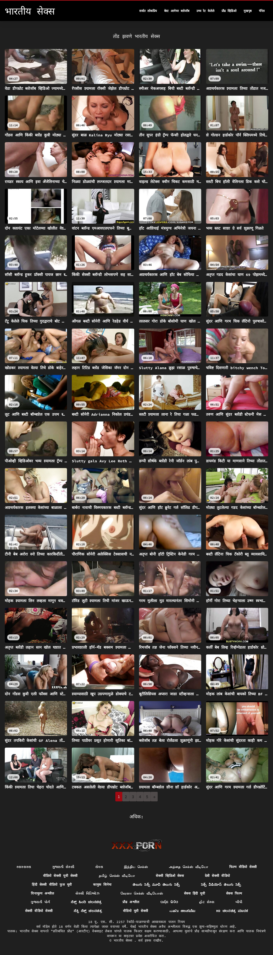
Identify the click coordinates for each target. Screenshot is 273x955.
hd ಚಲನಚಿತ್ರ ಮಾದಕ (232, 911)
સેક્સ (99, 867)
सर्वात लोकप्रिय (148, 11)
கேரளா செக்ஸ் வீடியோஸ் (141, 893)
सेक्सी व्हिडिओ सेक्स (170, 876)
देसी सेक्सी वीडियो (217, 876)
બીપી (238, 902)
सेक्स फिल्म (234, 893)
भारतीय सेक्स (124, 940)
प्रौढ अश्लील (131, 902)
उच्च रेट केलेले (205, 11)
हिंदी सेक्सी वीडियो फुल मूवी (52, 884)
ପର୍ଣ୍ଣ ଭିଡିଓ (169, 902)
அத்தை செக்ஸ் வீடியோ (188, 867)
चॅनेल (262, 11)
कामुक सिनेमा (102, 884)
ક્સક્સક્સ (23, 867)
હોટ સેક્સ (206, 902)
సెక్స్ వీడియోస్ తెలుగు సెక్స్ (221, 884)
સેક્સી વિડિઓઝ (87, 893)
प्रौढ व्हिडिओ (229, 11)
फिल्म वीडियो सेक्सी (243, 867)
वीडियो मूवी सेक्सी (135, 911)
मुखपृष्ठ (248, 11)
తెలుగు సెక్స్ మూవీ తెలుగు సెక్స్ (156, 884)
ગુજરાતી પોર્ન (40, 902)
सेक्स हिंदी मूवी (194, 893)
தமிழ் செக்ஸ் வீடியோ (117, 876)
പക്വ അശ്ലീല (182, 911)
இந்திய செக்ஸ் (136, 867)
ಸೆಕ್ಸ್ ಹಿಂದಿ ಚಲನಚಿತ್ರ (86, 902)
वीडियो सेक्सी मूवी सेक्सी (60, 876)
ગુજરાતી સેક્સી (63, 867)
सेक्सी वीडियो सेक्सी (39, 911)
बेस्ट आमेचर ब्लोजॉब (176, 11)
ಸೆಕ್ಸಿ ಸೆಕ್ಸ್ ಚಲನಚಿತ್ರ (88, 911)
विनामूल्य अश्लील (42, 893)
